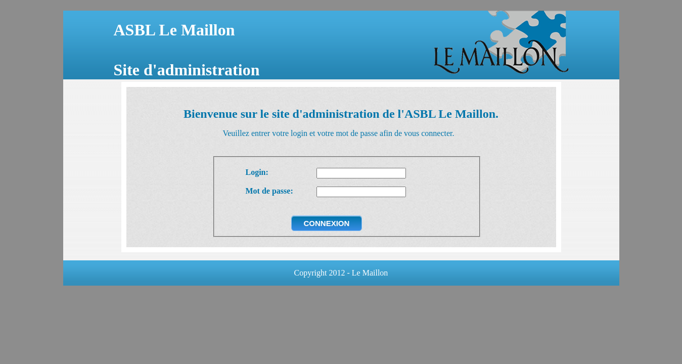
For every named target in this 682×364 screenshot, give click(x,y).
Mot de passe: (269, 191)
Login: (257, 172)
